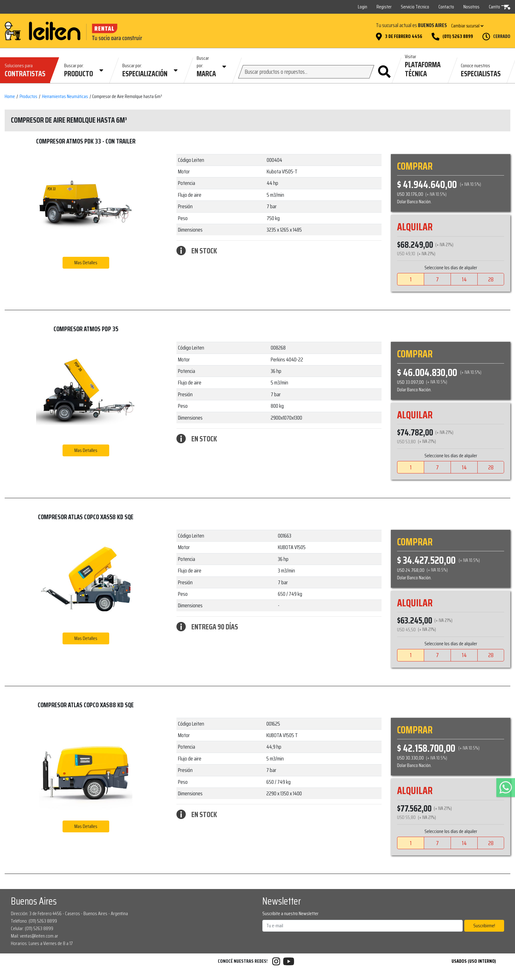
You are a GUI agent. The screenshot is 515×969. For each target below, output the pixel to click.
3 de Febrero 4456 (403, 36)
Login (362, 7)
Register (384, 7)
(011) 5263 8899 (457, 36)
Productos (28, 96)
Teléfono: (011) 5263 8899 (34, 921)
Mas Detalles (85, 262)
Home (10, 96)
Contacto (446, 7)
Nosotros (471, 7)
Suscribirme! (484, 925)
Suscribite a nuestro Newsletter (290, 913)
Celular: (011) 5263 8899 (32, 928)
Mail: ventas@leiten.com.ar (34, 936)
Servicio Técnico (415, 7)
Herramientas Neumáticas (65, 96)
